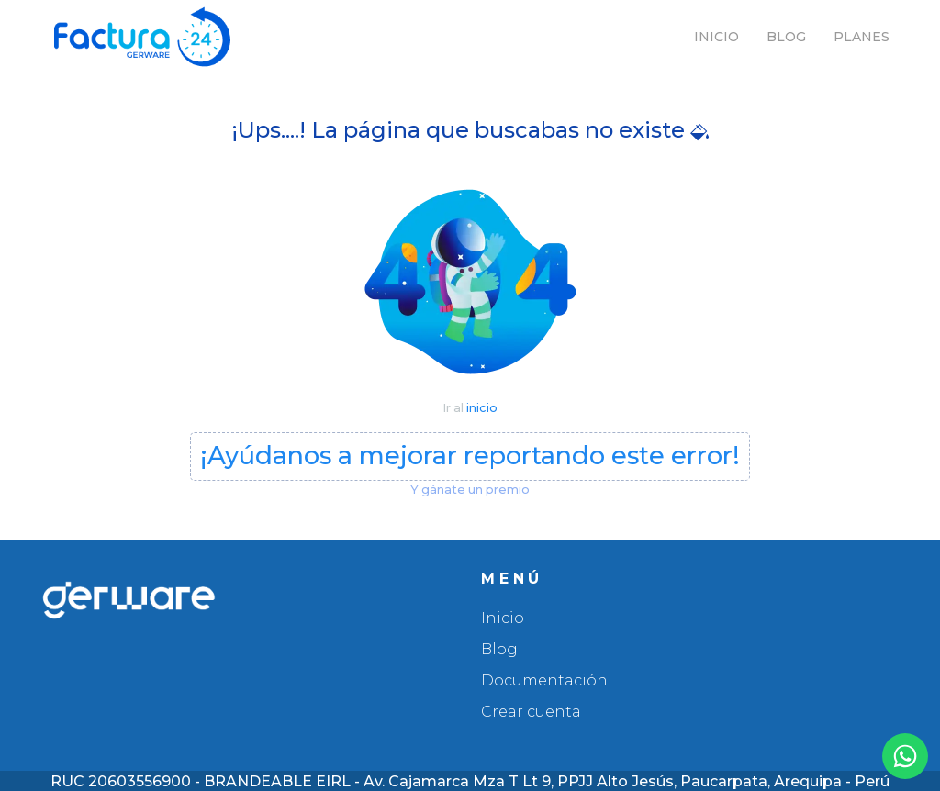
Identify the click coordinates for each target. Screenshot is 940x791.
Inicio (716, 36)
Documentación (544, 680)
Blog (786, 36)
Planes (862, 36)
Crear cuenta (531, 711)
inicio (482, 408)
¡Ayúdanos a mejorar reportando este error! (470, 455)
